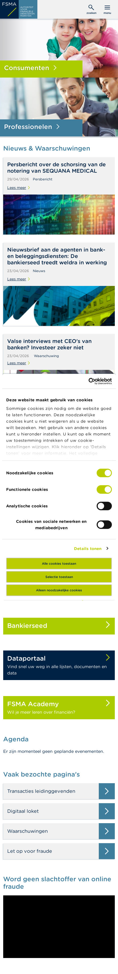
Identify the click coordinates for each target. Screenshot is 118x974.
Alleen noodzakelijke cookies (59, 590)
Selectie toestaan (59, 577)
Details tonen (87, 548)
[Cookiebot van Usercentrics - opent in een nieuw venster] (88, 381)
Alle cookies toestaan (59, 563)
